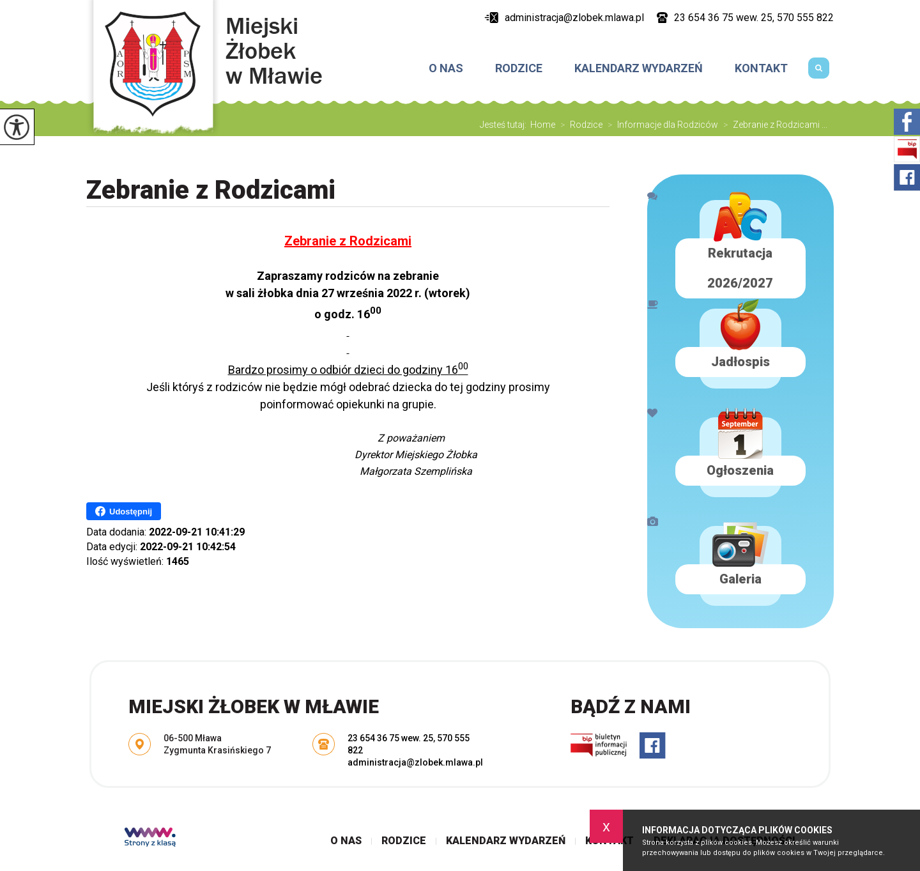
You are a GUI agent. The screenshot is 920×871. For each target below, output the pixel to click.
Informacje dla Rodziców (660, 124)
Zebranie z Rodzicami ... (772, 124)
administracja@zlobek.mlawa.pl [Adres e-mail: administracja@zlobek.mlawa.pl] (415, 762)
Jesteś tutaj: (505, 124)
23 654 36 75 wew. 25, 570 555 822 (745, 17)
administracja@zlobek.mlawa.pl (564, 17)
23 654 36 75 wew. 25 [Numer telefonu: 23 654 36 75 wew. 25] (390, 738)
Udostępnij (123, 511)
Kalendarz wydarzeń (638, 68)
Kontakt (761, 68)
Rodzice (518, 68)
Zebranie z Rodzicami (210, 190)
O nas (446, 68)
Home (542, 124)
